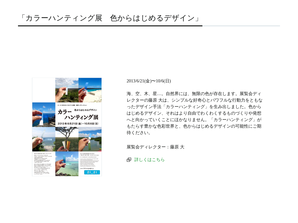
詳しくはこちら (149, 159)
